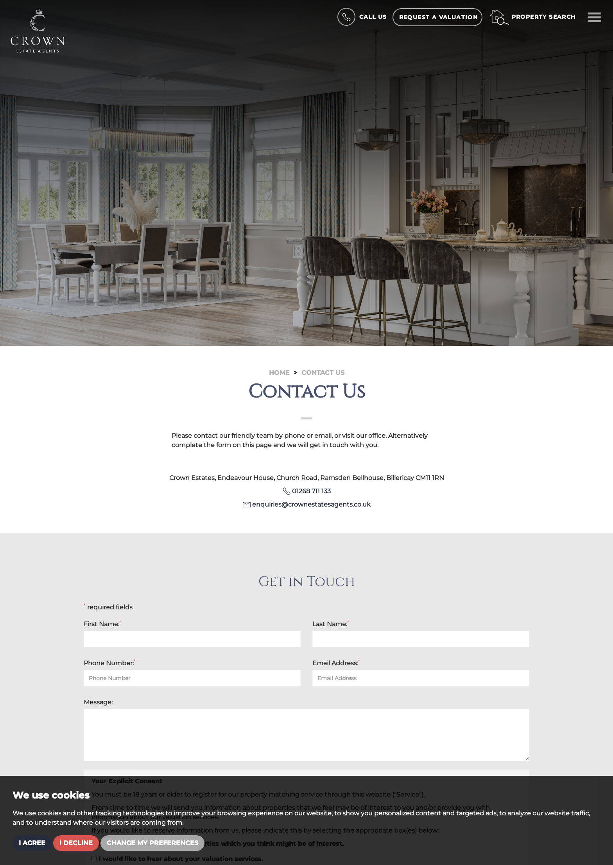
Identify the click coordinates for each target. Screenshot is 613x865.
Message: (98, 702)
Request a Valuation (438, 17)
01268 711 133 (311, 491)
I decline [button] (76, 843)
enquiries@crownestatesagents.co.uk (311, 504)
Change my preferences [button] (152, 843)
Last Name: (330, 624)
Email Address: (336, 663)
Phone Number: (110, 663)
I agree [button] (32, 843)
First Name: (102, 624)
